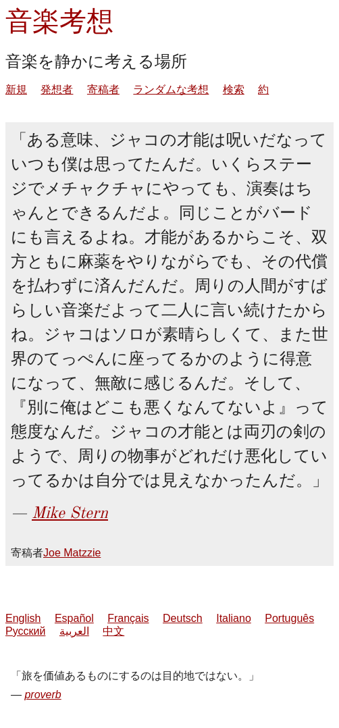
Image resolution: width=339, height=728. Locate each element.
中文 (113, 631)
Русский (25, 631)
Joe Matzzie (72, 552)
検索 (233, 89)
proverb (42, 694)
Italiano (233, 618)
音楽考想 (59, 21)
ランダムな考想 (171, 89)
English (23, 618)
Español (74, 618)
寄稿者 (103, 89)
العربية (74, 631)
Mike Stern (70, 512)
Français (128, 618)
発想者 (57, 89)
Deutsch (183, 618)
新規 (16, 89)
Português (289, 618)
